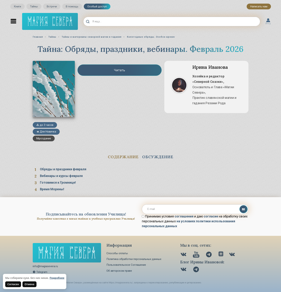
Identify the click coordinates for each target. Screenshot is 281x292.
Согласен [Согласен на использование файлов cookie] (13, 284)
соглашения (184, 216)
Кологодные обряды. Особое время (151, 36)
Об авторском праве (119, 270)
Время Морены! (52, 189)
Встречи (52, 6)
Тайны (34, 6)
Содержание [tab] (123, 156)
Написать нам (258, 6)
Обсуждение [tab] (157, 156)
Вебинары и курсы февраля (61, 176)
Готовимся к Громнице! (58, 182)
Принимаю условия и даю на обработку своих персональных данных (195, 221)
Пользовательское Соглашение (126, 264)
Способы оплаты (117, 253)
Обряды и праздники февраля (63, 169)
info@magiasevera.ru (45, 266)
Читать (119, 70)
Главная (38, 36)
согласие (211, 216)
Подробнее (57, 278)
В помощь (72, 6)
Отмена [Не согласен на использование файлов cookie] (29, 284)
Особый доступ (97, 6)
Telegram (40, 272)
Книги (17, 6)
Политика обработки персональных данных (133, 259)
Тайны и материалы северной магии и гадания (92, 36)
